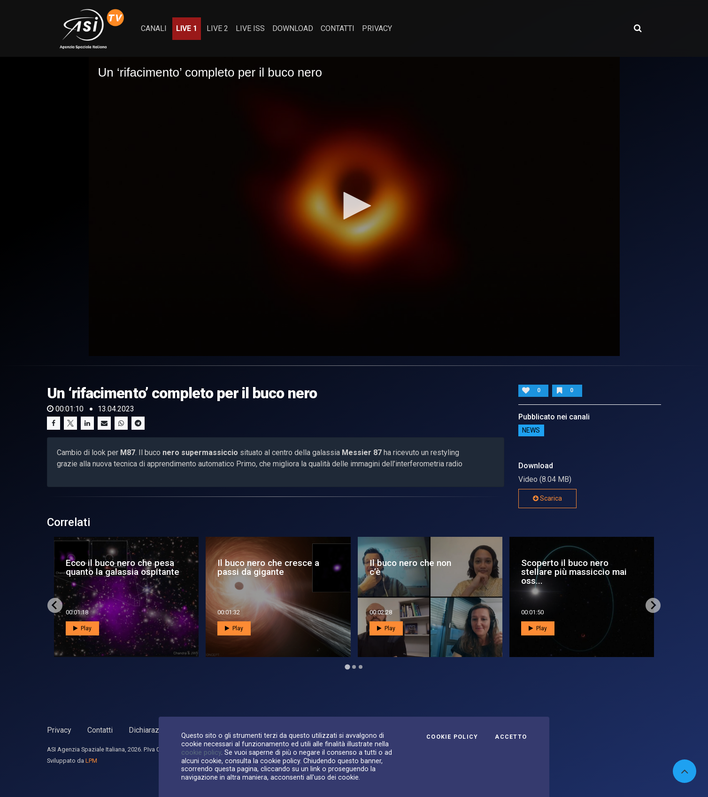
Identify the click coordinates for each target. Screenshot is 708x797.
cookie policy (201, 752)
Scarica (547, 498)
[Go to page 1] (347, 666)
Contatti (100, 730)
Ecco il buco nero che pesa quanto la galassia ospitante (122, 567)
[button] (354, 205)
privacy (377, 28)
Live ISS (250, 28)
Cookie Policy (452, 737)
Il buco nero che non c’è (410, 567)
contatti (337, 28)
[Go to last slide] (54, 605)
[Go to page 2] (354, 667)
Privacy (59, 730)
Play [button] (82, 628)
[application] (354, 206)
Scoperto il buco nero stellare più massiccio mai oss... (574, 571)
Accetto (511, 737)
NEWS (531, 430)
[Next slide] (653, 605)
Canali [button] (154, 28)
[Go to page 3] (360, 667)
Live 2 (217, 28)
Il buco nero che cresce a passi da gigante (268, 567)
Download (292, 28)
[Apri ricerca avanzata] (637, 28)
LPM (91, 760)
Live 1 (186, 28)
